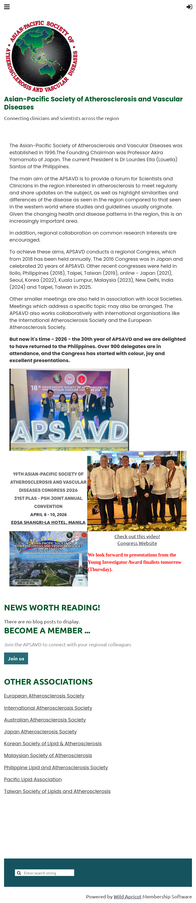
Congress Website (137, 543)
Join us (16, 658)
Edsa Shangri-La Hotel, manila (48, 522)
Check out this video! (137, 536)
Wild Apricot (127, 896)
